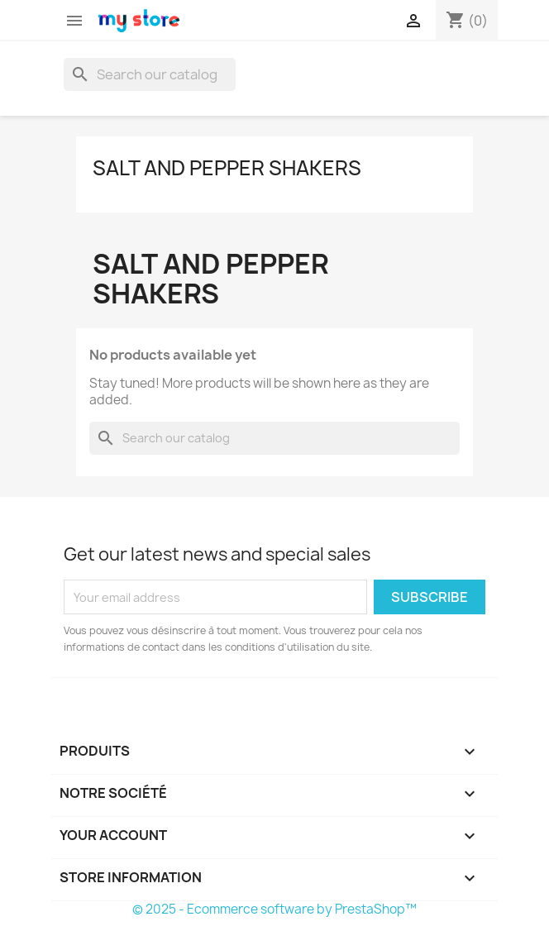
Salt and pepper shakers (227, 168)
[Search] (150, 74)
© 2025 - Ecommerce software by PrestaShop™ (274, 909)
